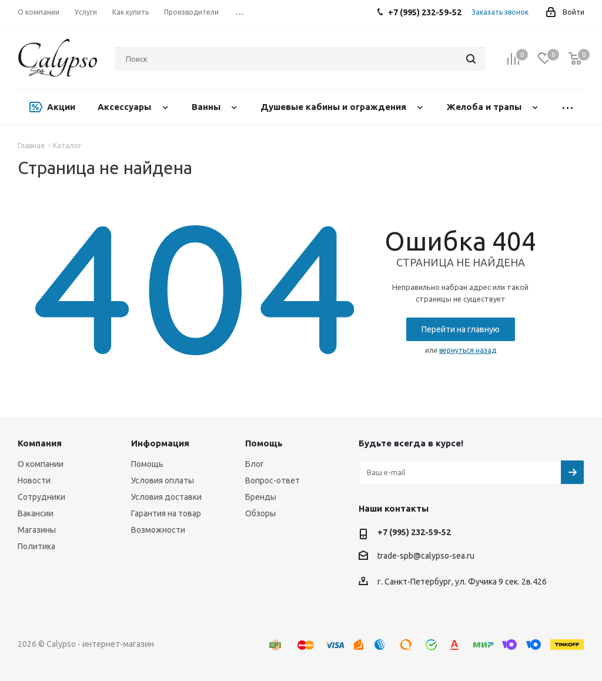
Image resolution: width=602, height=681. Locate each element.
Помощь (147, 464)
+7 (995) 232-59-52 (414, 532)
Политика (36, 546)
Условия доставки (166, 497)
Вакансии (35, 513)
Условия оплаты (162, 480)
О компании (40, 464)
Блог (254, 464)
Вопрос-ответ (272, 480)
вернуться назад (467, 350)
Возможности (158, 530)
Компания (40, 443)
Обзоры (260, 513)
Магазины (37, 530)
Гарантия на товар (166, 513)
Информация (160, 443)
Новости (34, 480)
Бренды (260, 497)
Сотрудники (41, 497)
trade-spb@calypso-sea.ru (425, 555)
